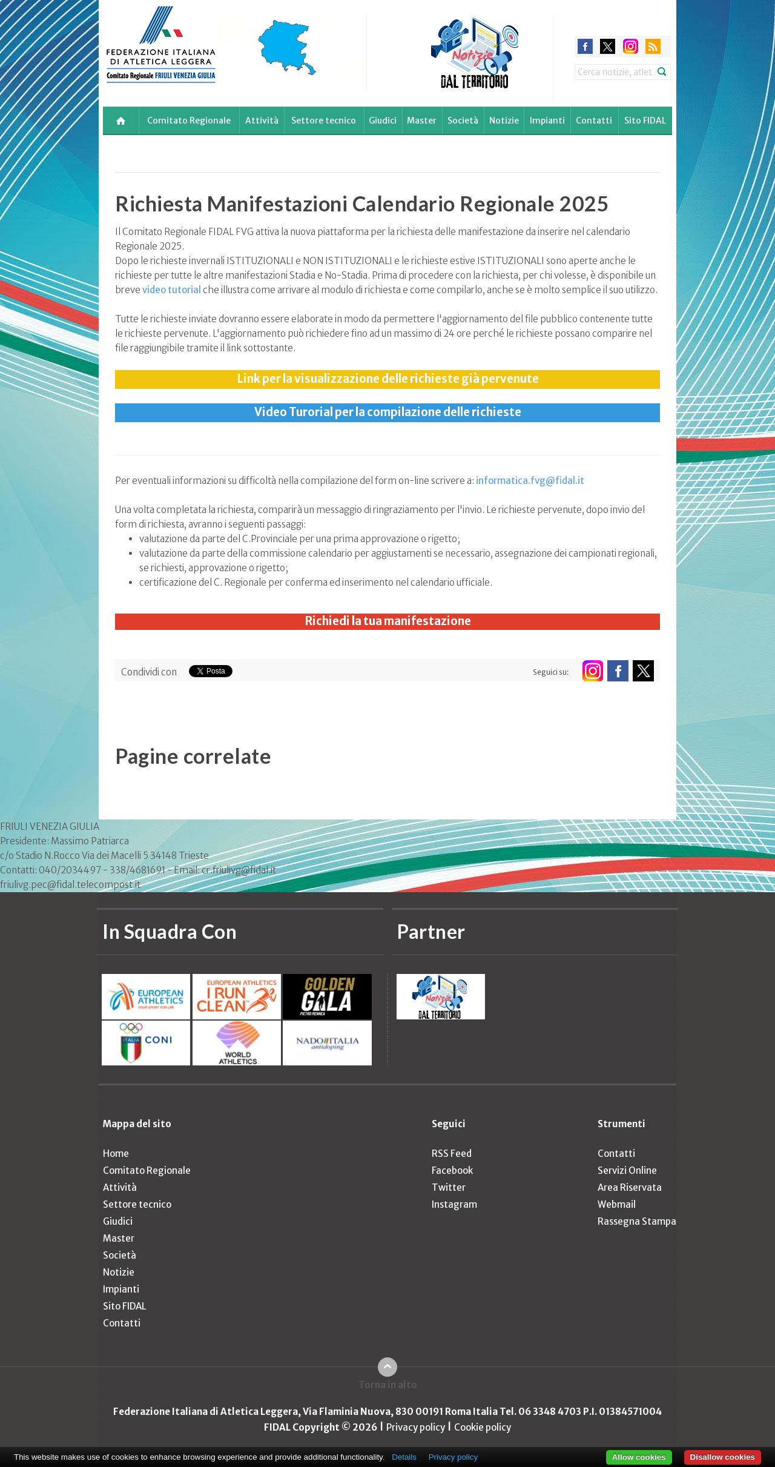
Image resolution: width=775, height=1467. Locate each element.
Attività (262, 120)
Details (404, 1457)
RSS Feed (452, 1153)
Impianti (547, 120)
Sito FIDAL (645, 120)
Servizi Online (627, 1170)
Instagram (454, 1204)
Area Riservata (630, 1187)
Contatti (594, 120)
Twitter (449, 1187)
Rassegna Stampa (637, 1221)
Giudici (383, 120)
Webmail (617, 1204)
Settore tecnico (323, 120)
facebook (585, 46)
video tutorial (171, 290)
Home (116, 1153)
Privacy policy (415, 1427)
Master (422, 120)
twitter (607, 46)
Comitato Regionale (189, 120)
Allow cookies (639, 1457)
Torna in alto (387, 1385)
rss (653, 46)
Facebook (452, 1170)
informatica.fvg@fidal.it (530, 480)
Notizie (504, 120)
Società (462, 120)
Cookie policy (482, 1427)
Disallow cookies (722, 1457)
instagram (630, 46)
